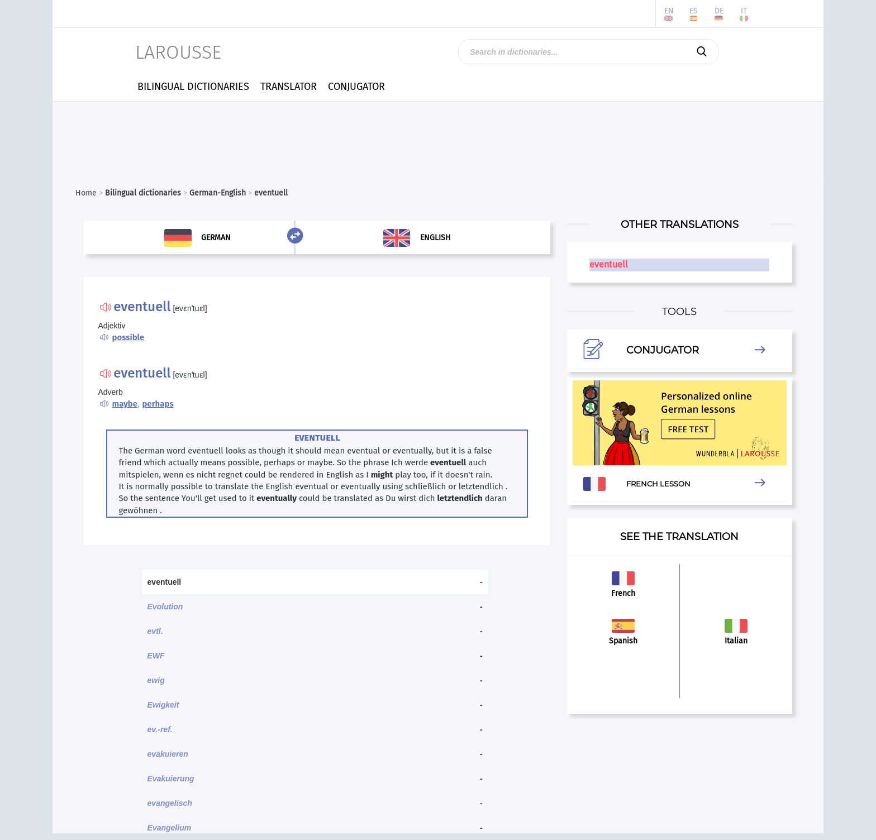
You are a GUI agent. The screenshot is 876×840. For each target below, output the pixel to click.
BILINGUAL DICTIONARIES (193, 86)
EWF (156, 655)
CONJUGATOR (356, 86)
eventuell (608, 264)
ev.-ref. (160, 729)
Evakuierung (170, 778)
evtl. (155, 631)
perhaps (157, 404)
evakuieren (167, 754)
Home (86, 193)
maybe (124, 404)
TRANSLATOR (288, 86)
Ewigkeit (163, 704)
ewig (156, 680)
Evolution (165, 606)
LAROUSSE (178, 52)
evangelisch (169, 803)
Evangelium (169, 827)
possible (128, 337)
